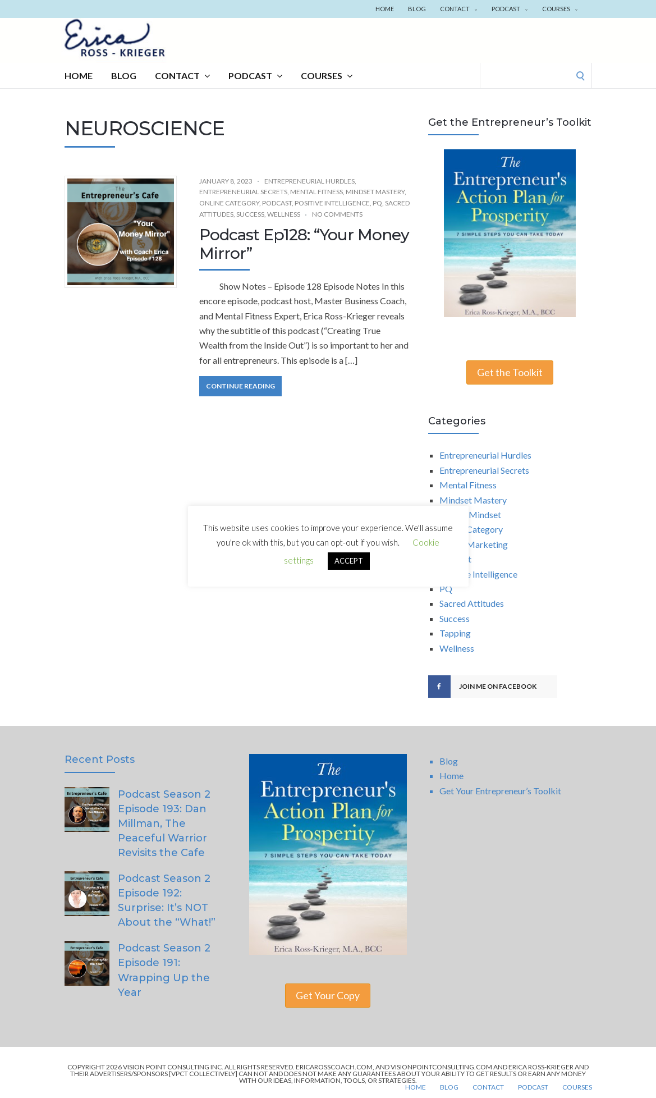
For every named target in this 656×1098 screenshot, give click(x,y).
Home (384, 8)
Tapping (455, 633)
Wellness (283, 214)
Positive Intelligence (332, 203)
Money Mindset (470, 514)
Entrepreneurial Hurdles (309, 181)
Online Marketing (473, 544)
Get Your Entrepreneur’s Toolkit (500, 790)
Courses (560, 8)
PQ (377, 203)
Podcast (510, 8)
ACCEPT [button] (348, 561)
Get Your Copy (328, 995)
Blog (417, 8)
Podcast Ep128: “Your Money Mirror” (304, 244)
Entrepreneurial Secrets (243, 191)
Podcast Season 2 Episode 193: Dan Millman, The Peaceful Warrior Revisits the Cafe (164, 823)
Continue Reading (240, 386)
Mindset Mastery (375, 191)
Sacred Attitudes (471, 603)
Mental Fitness (316, 191)
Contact (459, 8)
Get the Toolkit (510, 372)
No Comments (337, 214)
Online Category (229, 203)
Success (250, 214)
